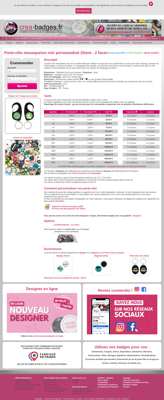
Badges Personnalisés (22, 380)
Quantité (11, 68)
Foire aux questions (131, 380)
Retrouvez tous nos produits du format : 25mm (65, 278)
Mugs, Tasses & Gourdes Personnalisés (27, 385)
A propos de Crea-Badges (137, 38)
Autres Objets (83, 43)
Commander (124, 43)
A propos (127, 378)
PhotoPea (59, 201)
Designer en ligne (42, 289)
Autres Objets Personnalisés (24, 389)
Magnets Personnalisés (22, 382)
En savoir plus (83, 11)
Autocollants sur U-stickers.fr (81, 389)
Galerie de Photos (99, 38)
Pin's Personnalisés (50, 380)
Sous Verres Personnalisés (52, 387)
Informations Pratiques (142, 43)
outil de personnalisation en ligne (48, 336)
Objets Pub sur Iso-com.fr (80, 393)
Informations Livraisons (108, 385)
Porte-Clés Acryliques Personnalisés (55, 389)
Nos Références (116, 38)
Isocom (38, 399)
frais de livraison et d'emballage (86, 173)
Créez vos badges (100, 43)
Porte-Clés (46, 43)
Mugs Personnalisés (50, 382)
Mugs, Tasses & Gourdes (64, 43)
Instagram (75, 382)
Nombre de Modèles (17, 76)
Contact (154, 38)
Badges (9, 43)
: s (66, 225)
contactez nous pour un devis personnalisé (126, 166)
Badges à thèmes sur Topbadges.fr (83, 391)
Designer (137, 216)
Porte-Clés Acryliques (114, 253)
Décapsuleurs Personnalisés (24, 387)
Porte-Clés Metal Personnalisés (54, 391)
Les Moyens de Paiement (108, 387)
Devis (113, 43)
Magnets (19, 43)
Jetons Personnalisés (50, 385)
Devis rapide (37, 38)
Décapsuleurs (32, 43)
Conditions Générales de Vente (136, 382)
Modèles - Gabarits (105, 378)
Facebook (75, 380)
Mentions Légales (130, 385)
